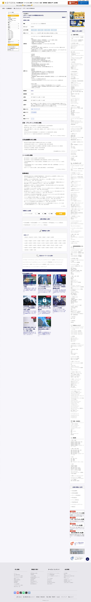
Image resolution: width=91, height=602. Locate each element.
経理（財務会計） (74, 268)
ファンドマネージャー (74, 73)
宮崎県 (60, 247)
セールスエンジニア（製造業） (76, 477)
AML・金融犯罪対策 (74, 314)
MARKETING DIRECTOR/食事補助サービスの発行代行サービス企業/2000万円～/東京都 (40, 132)
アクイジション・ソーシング (76, 83)
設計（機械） (73, 459)
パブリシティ (66, 578)
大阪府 (48, 237)
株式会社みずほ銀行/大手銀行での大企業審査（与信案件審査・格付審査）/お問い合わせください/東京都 (43, 145)
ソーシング (44, 262)
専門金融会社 (51, 222)
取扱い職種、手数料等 (50, 596)
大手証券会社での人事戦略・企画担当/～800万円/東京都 (34, 147)
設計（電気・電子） (74, 458)
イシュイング (73, 152)
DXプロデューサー (74, 337)
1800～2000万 (10, 37)
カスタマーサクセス (74, 369)
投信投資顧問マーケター (75, 78)
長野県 (34, 243)
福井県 (47, 243)
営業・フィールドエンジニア (77, 475)
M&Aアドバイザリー (74, 217)
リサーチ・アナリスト (74, 123)
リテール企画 (73, 148)
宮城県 (39, 240)
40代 (14, 20)
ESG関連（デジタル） (76, 343)
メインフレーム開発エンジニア (76, 392)
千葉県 (39, 237)
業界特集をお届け (34, 573)
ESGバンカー (73, 48)
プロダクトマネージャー (75, 292)
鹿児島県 (26, 249)
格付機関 (72, 158)
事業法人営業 (73, 136)
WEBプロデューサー (74, 381)
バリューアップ (39, 259)
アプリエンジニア (74, 411)
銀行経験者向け (34, 583)
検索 (60, 213)
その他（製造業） (74, 473)
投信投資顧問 (74, 71)
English (87, 0)
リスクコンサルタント (74, 222)
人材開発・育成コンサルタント (76, 206)
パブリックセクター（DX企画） (76, 330)
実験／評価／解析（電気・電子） (76, 450)
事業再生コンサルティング (77, 188)
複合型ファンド (73, 67)
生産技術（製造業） (74, 466)
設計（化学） (73, 460)
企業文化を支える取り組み (69, 575)
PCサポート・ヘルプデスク (75, 375)
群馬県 (64, 240)
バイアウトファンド (47, 259)
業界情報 (15, 582)
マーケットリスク (74, 102)
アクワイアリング (74, 151)
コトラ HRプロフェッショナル (53, 573)
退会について (70, 596)
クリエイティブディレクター (76, 427)
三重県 (60, 243)
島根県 (48, 245)
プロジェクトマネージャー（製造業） (77, 472)
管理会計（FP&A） (74, 269)
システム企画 (73, 354)
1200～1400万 (10, 33)
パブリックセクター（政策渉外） (76, 255)
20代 (9, 20)
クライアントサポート (74, 291)
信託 (71, 143)
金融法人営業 (73, 135)
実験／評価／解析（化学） (75, 452)
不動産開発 (73, 88)
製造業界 (32, 579)
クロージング (44, 266)
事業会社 (45, 224)
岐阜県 (51, 243)
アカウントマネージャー (75, 366)
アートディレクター (74, 426)
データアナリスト (74, 417)
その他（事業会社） (74, 294)
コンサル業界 (33, 575)
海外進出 (73, 320)
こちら (12, 49)
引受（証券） (73, 146)
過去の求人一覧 (17, 586)
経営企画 (72, 277)
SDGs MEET (49, 583)
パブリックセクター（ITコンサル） (77, 170)
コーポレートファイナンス (29, 259)
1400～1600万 (10, 35)
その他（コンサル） (76, 241)
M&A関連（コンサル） (76, 216)
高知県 (39, 247)
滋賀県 (30, 245)
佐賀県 (43, 247)
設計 (72, 456)
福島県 (51, 240)
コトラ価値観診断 (50, 574)
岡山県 (52, 245)
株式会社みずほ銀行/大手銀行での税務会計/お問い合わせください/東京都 (37, 142)
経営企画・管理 (75, 349)
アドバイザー (26, 264)
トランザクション (27, 266)
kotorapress (49, 581)
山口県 (61, 245)
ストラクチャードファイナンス (76, 58)
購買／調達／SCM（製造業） (76, 467)
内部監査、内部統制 (74, 306)
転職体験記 (16, 581)
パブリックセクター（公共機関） (76, 256)
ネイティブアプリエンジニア (76, 401)
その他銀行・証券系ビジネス (77, 141)
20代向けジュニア (34, 582)
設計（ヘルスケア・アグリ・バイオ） (77, 461)
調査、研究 (73, 235)
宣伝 (71, 432)
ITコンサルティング (76, 192)
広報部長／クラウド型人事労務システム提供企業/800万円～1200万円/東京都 (38, 125)
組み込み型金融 (73, 154)
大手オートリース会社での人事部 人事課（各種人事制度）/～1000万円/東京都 (39, 167)
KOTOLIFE (49, 579)
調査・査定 (73, 111)
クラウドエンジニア (74, 400)
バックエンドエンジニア (75, 394)
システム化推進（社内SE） (75, 374)
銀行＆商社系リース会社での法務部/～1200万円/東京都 (34, 158)
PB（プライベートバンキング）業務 (77, 137)
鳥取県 (44, 245)
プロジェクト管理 (75, 356)
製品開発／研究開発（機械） (76, 443)
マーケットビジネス (76, 117)
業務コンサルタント (74, 186)
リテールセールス (74, 138)
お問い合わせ (19, 596)
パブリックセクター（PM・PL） (76, 331)
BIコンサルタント (74, 197)
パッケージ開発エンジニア (75, 391)
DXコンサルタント (74, 199)
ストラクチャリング (28, 262)
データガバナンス (74, 416)
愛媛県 (34, 247)
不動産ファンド (73, 68)
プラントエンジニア (74, 471)
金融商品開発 (73, 124)
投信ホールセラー (74, 74)
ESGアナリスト (73, 47)
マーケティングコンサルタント (76, 231)
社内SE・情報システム (76, 372)
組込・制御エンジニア (74, 410)
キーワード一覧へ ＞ (44, 270)
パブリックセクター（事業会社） (76, 251)
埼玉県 (35, 237)
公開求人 (10, 18)
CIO (71, 352)
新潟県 (30, 243)
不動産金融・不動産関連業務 (77, 80)
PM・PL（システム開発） (75, 358)
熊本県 (51, 247)
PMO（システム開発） (75, 359)
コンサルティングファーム (37, 224)
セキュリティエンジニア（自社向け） (77, 313)
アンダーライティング (58, 262)
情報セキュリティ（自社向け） (76, 311)
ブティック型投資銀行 (43, 222)
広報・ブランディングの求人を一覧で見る (57, 135)
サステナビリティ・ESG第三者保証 (77, 176)
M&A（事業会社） (74, 293)
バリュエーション (59, 259)
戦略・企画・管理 (75, 276)
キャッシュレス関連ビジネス (77, 150)
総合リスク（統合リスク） (75, 99)
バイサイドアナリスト (74, 75)
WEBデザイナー (73, 384)
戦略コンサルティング (76, 181)
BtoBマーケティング (74, 281)
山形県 (47, 240)
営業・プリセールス (76, 361)
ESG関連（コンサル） (76, 173)
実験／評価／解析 (75, 448)
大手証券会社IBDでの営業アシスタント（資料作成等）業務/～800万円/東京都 (38, 144)
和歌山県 (39, 245)
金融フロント (74, 133)
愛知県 (44, 237)
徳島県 (26, 247)
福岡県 (52, 237)
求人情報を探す (9, 8)
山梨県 (26, 243)
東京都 (32, 90)
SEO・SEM (73, 386)
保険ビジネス (74, 105)
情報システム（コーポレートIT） (76, 373)
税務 (71, 272)
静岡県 (56, 243)
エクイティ (53, 264)
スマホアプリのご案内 (18, 585)
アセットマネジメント (74, 84)
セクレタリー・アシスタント (76, 285)
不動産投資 (50, 262)
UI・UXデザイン (73, 387)
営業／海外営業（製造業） (75, 480)
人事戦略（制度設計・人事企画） (76, 299)
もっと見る (63, 206)
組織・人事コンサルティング (77, 203)
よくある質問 (16, 583)
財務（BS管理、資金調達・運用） (76, 270)
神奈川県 (31, 237)
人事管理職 (73, 298)
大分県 (56, 247)
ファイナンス (59, 264)
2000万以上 (10, 38)
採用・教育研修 (73, 300)
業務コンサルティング (76, 185)
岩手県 (34, 240)
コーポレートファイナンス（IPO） (77, 57)
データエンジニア (74, 403)
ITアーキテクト (73, 198)
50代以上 (10, 21)
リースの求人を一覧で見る (60, 169)
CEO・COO (73, 318)
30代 (11, 20)
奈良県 (34, 245)
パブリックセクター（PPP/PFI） (76, 41)
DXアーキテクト (73, 340)
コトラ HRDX (50, 578)
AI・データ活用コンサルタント (76, 200)
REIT (31, 264)
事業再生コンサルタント (75, 190)
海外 (35, 249)
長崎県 (47, 247)
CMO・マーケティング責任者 (76, 282)
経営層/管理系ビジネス (35, 577)
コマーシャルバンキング (76, 126)
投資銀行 (44, 264)
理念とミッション (67, 574)
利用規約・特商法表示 (40, 596)
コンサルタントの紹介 (18, 577)
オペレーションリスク (74, 103)
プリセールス (73, 365)
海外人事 (72, 303)
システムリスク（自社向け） (76, 312)
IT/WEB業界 (33, 578)
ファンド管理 (73, 77)
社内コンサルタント (74, 353)
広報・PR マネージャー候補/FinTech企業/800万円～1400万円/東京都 (37, 133)
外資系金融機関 (34, 222)
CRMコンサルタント (74, 196)
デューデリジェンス (38, 264)
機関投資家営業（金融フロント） (76, 139)
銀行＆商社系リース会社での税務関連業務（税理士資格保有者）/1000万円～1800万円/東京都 (41, 159)
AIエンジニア (73, 341)
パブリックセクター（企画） (77, 250)
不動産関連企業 (27, 224)
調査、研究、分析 (75, 234)
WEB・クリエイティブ (76, 379)
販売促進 (72, 434)
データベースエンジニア (75, 402)
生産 (72, 464)
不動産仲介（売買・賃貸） (75, 93)
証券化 (53, 259)
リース (32, 118)
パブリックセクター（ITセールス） (77, 334)
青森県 (30, 240)
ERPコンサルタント (74, 195)
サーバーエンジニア (74, 407)
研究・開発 (74, 440)
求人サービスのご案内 (18, 575)
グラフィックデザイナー (75, 425)
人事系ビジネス (75, 296)
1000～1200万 (10, 32)
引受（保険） (73, 110)
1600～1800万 (10, 36)
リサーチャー (73, 239)
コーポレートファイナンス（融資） (77, 128)
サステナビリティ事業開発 (75, 262)
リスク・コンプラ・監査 (76, 305)
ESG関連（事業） (75, 258)
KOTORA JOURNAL (51, 582)
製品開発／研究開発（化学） (76, 444)
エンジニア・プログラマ (76, 389)
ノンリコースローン (36, 266)
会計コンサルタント (74, 211)
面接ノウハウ (16, 578)
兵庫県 (64, 243)
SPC (48, 264)
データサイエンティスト (75, 415)
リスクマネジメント (76, 98)
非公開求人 (14, 18)
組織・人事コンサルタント (75, 204)
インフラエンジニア (74, 404)
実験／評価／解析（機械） (75, 451)
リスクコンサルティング (76, 221)
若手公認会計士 (34, 581)
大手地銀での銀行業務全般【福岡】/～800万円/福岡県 (34, 149)
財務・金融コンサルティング (77, 209)
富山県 (39, 243)
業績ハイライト (67, 577)
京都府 (26, 245)
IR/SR (72, 278)
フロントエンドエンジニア (75, 393)
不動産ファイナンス (74, 82)
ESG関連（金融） (75, 43)
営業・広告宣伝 (75, 423)
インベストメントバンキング (77, 50)
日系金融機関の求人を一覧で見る (59, 151)
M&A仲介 (72, 218)
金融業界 (32, 574)
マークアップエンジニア (75, 380)
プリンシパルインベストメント (76, 63)
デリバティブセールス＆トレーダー (77, 122)
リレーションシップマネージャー (76, 129)
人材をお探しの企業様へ (81, 0)
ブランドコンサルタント (75, 232)
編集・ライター (73, 431)
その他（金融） (75, 156)
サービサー (73, 157)
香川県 (30, 247)
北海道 (26, 240)
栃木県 (60, 240)
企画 (71, 283)
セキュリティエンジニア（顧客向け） (77, 408)
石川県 (43, 243)
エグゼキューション (37, 262)
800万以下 (10, 30)
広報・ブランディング (17, 8)
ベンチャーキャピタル (74, 69)
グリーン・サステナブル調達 (76, 470)
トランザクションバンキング (76, 130)
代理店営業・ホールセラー (75, 112)
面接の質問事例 (17, 579)
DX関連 (73, 336)
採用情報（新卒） (67, 581)
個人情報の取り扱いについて (29, 596)
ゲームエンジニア (74, 409)
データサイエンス (75, 413)
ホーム (15, 573)
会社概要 (65, 573)
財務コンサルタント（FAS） (76, 210)
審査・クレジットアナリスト (76, 131)
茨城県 (56, 240)
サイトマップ (64, 596)
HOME (3, 8)
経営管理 (73, 316)
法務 (71, 309)
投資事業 (73, 62)
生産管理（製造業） (74, 465)
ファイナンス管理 (75, 264)
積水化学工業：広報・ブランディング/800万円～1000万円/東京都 (36, 127)
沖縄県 (31, 249)
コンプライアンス (74, 310)
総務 (71, 284)
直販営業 (72, 113)
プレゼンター (73, 76)
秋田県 (43, 240)
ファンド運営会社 (59, 222)
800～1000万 (10, 31)
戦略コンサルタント (74, 182)
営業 (71, 430)
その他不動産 (73, 96)
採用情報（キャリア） (68, 579)
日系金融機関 (33, 112)
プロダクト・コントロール (75, 271)
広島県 (56, 245)
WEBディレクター (74, 385)
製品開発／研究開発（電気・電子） (77, 441)
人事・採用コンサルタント (75, 205)
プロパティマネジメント (75, 85)
